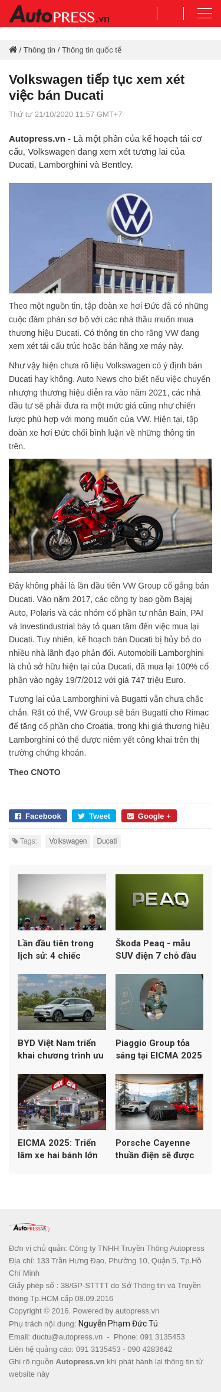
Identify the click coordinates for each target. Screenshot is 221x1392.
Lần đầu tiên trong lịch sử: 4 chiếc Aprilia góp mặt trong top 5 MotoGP (61, 950)
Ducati (107, 841)
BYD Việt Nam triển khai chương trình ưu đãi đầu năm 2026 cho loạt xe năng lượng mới (61, 1050)
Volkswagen (68, 841)
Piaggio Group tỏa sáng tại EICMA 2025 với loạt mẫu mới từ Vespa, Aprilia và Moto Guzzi (159, 1050)
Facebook (38, 816)
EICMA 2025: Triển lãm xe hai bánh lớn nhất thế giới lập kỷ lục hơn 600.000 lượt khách (60, 1150)
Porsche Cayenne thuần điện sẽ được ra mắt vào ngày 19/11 (155, 1150)
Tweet (94, 816)
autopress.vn (137, 1310)
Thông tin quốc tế (91, 49)
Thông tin (39, 49)
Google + (149, 816)
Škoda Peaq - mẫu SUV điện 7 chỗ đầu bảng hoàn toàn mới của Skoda (156, 950)
